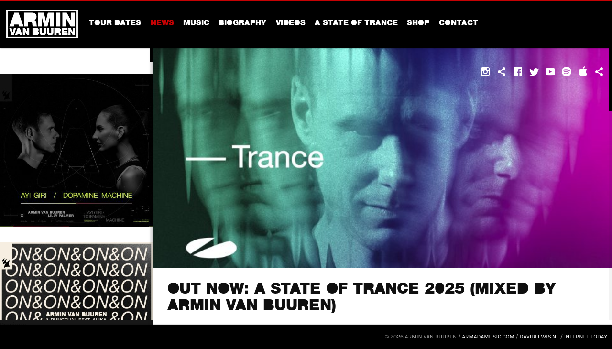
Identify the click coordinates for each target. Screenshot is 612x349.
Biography (242, 24)
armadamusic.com (488, 336)
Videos (291, 24)
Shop (418, 24)
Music (196, 24)
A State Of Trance (356, 24)
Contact (458, 24)
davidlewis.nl (539, 336)
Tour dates (115, 24)
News (162, 24)
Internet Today (585, 336)
